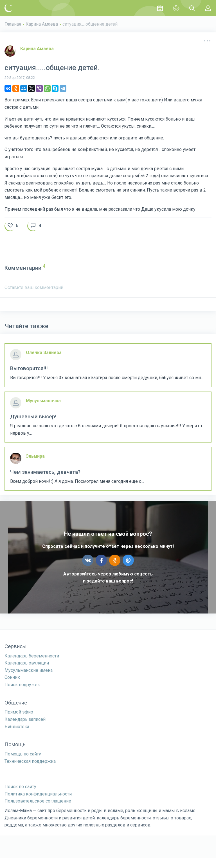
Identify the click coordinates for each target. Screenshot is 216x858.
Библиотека (16, 726)
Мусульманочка (43, 400)
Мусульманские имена (28, 670)
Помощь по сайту (22, 754)
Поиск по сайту (20, 786)
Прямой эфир (18, 712)
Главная (12, 24)
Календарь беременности (31, 656)
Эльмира (35, 456)
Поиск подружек (22, 684)
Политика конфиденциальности (38, 794)
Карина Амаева (42, 24)
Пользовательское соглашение (37, 801)
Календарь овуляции (26, 663)
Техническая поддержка (30, 761)
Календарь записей (25, 719)
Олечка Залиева (44, 352)
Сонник (12, 677)
